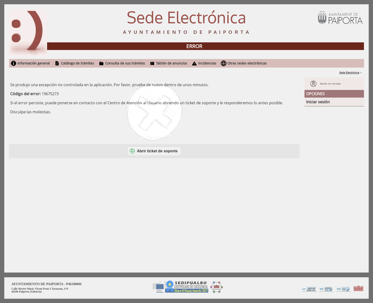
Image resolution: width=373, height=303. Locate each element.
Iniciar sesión (318, 101)
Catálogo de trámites (77, 63)
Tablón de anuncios (171, 63)
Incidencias (207, 63)
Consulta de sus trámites (125, 63)
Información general (33, 63)
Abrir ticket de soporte (154, 151)
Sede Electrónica (349, 72)
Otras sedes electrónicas (247, 63)
